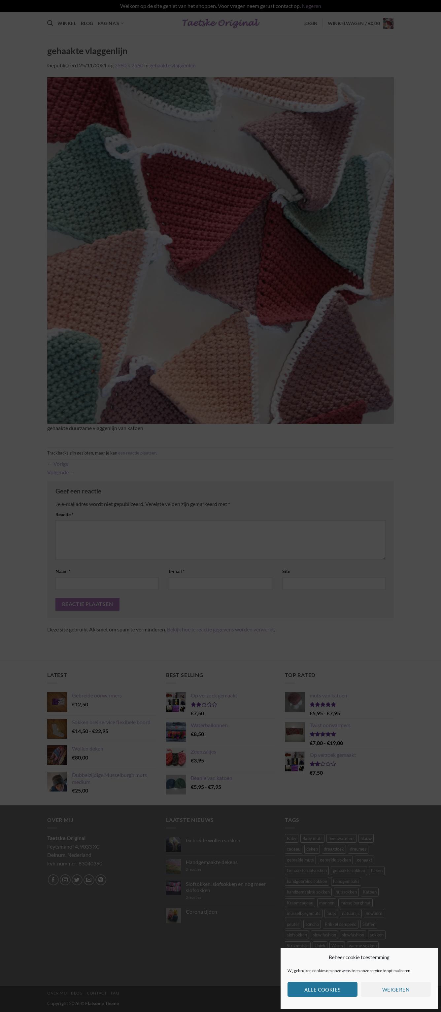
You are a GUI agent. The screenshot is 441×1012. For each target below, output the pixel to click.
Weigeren (396, 990)
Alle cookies (322, 990)
